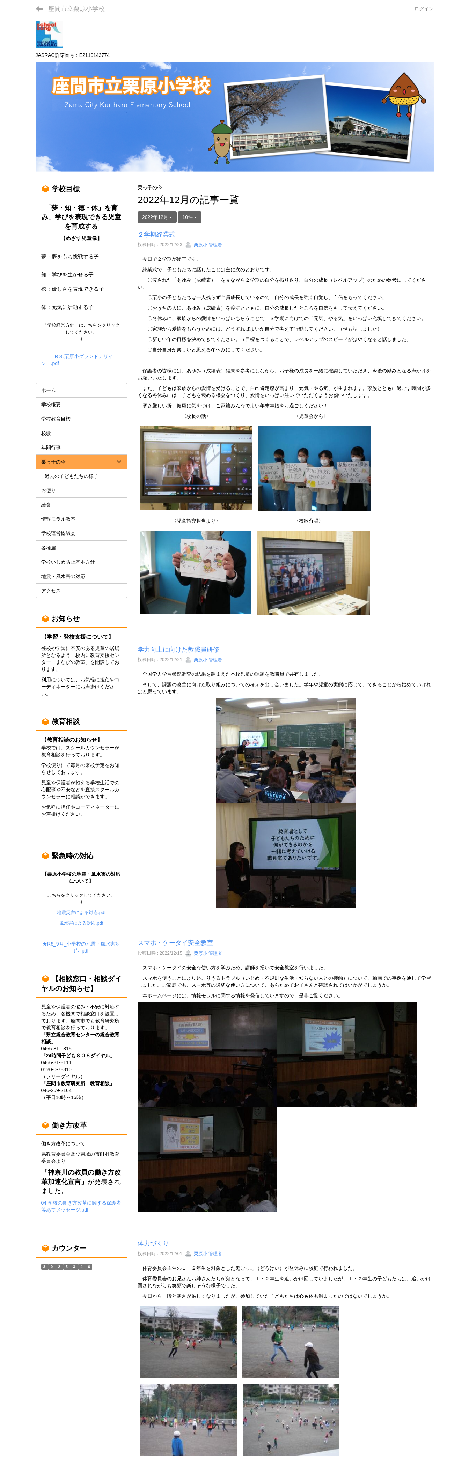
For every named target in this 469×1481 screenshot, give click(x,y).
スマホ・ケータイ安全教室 (175, 942)
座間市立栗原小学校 (76, 8)
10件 (189, 217)
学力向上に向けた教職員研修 (178, 649)
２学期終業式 (156, 234)
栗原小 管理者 (203, 244)
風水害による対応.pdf (81, 923)
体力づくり (153, 1243)
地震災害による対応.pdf (81, 912)
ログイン (424, 9)
